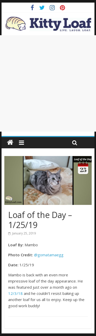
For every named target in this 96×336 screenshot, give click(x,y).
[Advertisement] (48, 83)
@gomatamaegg (48, 254)
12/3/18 (15, 293)
